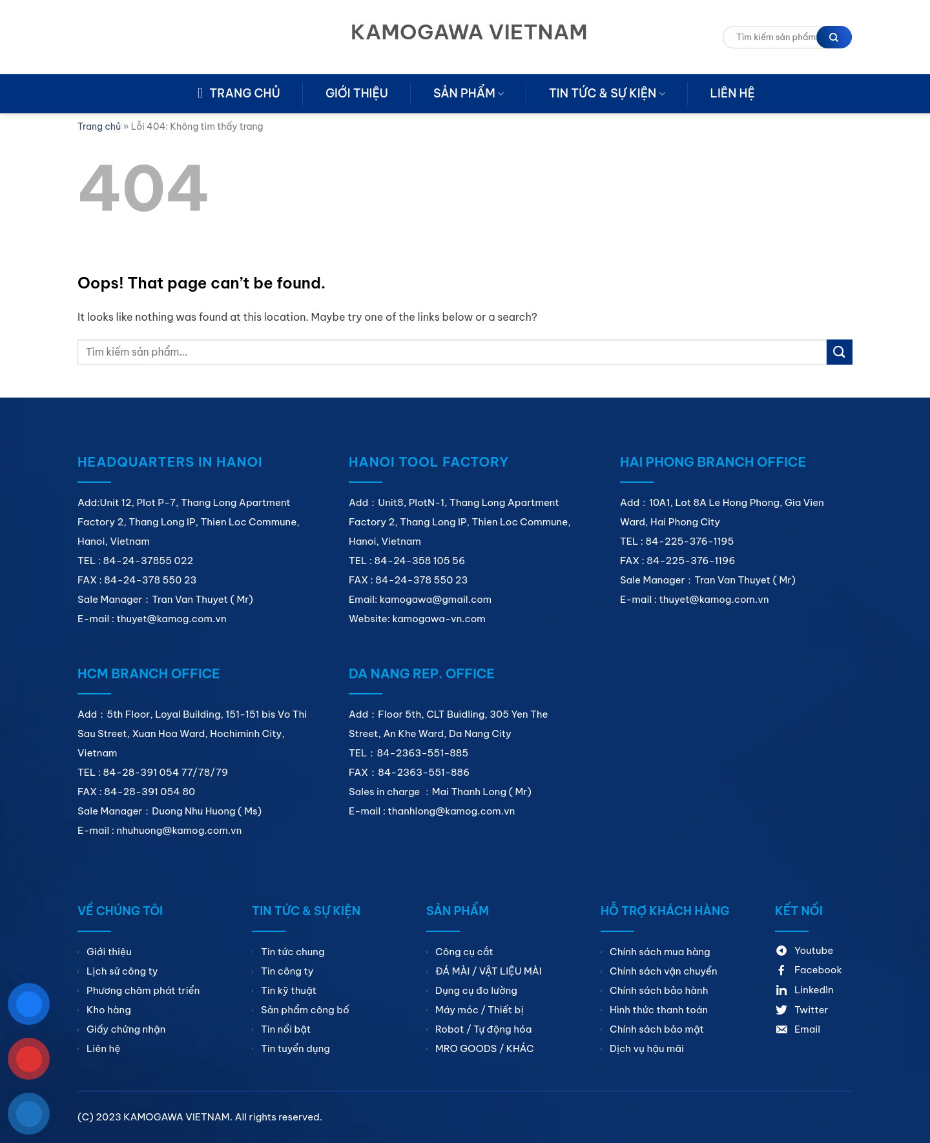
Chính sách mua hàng (660, 952)
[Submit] (839, 352)
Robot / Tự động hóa (483, 1029)
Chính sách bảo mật (657, 1029)
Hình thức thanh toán (659, 1010)
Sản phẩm (468, 93)
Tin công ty (287, 971)
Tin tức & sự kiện (607, 93)
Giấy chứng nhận (126, 1029)
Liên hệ (732, 93)
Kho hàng (109, 1010)
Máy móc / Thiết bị (479, 1010)
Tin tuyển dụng (295, 1048)
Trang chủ (99, 126)
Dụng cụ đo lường (476, 990)
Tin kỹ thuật (288, 990)
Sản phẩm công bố (305, 1010)
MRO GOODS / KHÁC (484, 1048)
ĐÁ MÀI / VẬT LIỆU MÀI (488, 971)
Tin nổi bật (286, 1029)
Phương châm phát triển (143, 990)
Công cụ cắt (464, 952)
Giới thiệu (357, 93)
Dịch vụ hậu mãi (647, 1048)
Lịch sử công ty (122, 971)
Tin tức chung (293, 952)
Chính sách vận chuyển (664, 971)
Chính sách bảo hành (659, 990)
